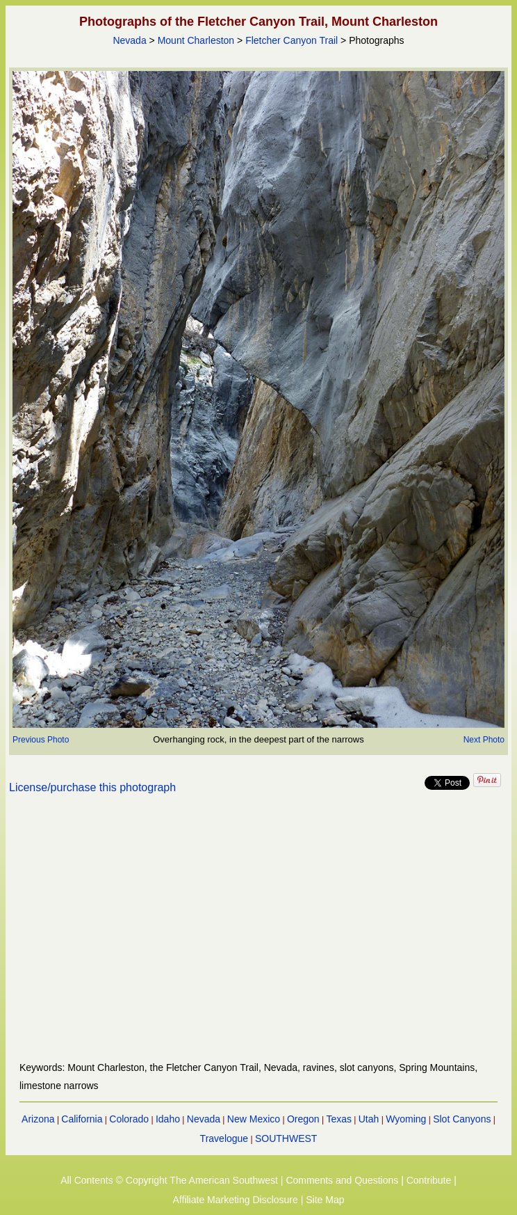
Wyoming (406, 1119)
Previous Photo (41, 740)
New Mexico (253, 1119)
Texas (339, 1119)
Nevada (129, 40)
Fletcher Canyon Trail (291, 40)
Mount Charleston (196, 40)
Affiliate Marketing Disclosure (235, 1199)
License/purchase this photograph (92, 787)
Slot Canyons (462, 1119)
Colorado (129, 1119)
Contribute (429, 1180)
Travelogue (224, 1138)
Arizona (38, 1119)
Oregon (303, 1119)
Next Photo (483, 740)
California (81, 1119)
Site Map (325, 1199)
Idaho (168, 1119)
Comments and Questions (342, 1180)
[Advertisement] (258, 936)
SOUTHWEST (286, 1138)
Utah (369, 1119)
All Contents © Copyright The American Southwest (169, 1180)
